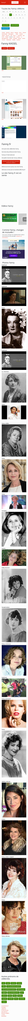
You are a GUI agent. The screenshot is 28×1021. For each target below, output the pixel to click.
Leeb (14, 37)
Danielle (4, 998)
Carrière (4, 48)
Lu (21, 37)
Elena (14, 995)
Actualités (3, 1007)
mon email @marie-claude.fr (8, 989)
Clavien (24, 32)
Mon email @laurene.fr (13, 992)
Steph (8, 983)
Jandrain (20, 35)
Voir (3, 70)
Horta (14, 35)
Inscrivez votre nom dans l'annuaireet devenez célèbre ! (11, 162)
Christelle (10, 998)
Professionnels (4, 1010)
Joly (23, 35)
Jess (3, 983)
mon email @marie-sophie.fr (13, 986)
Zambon (18, 39)
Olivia (3, 986)
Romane (13, 983)
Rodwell (15, 38)
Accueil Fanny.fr (5, 1006)
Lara (22, 992)
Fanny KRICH (6, 25)
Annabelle (22, 998)
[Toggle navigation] (25, 2)
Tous (3, 11)
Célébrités (15, 2)
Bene (16, 998)
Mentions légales (5, 1013)
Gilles (17, 34)
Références (11, 48)
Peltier (11, 38)
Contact (3, 1014)
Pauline (19, 983)
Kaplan (7, 37)
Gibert (3, 35)
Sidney (20, 38)
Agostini (8, 32)
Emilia (10, 995)
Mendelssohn (5, 38)
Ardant (3, 32)
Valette (14, 39)
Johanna (4, 995)
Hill (11, 35)
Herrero (7, 35)
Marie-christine (20, 989)
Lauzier (18, 37)
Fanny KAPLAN (14, 25)
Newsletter (3, 1016)
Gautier (21, 34)
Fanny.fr (3, 2)
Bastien (16, 32)
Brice (20, 32)
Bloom (12, 32)
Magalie (4, 992)
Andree (4, 1002)
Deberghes (11, 34)
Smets (24, 38)
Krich (3, 37)
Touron (3, 39)
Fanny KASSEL (5, 28)
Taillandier (8, 39)
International (4, 1011)
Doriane (20, 995)
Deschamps (4, 34)
